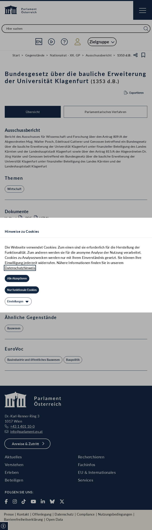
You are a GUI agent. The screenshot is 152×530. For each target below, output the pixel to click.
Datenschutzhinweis (20, 268)
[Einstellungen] (18, 301)
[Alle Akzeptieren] (17, 278)
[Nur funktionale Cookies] (22, 289)
